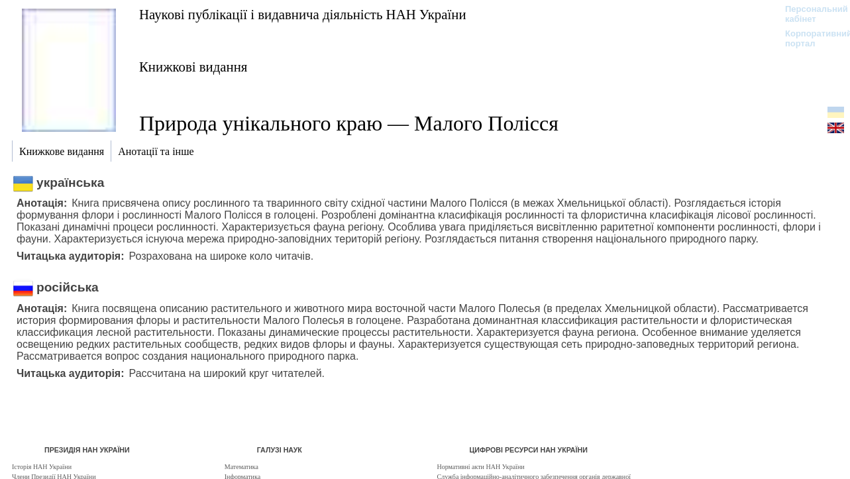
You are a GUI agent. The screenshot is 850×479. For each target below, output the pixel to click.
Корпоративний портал (810, 38)
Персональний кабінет (810, 14)
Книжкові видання (193, 66)
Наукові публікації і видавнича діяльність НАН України (302, 14)
